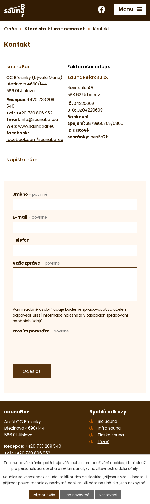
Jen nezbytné (77, 494)
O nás (10, 29)
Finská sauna (111, 435)
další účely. (129, 468)
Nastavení (108, 494)
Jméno (30, 194)
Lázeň (103, 442)
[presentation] (52, 346)
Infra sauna (109, 428)
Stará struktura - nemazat (55, 29)
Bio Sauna (107, 421)
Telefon (21, 240)
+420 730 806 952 (32, 453)
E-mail (30, 217)
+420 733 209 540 (43, 446)
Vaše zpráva (36, 263)
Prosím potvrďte (41, 331)
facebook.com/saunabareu (34, 140)
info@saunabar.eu (39, 119)
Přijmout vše (44, 494)
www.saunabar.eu (36, 126)
